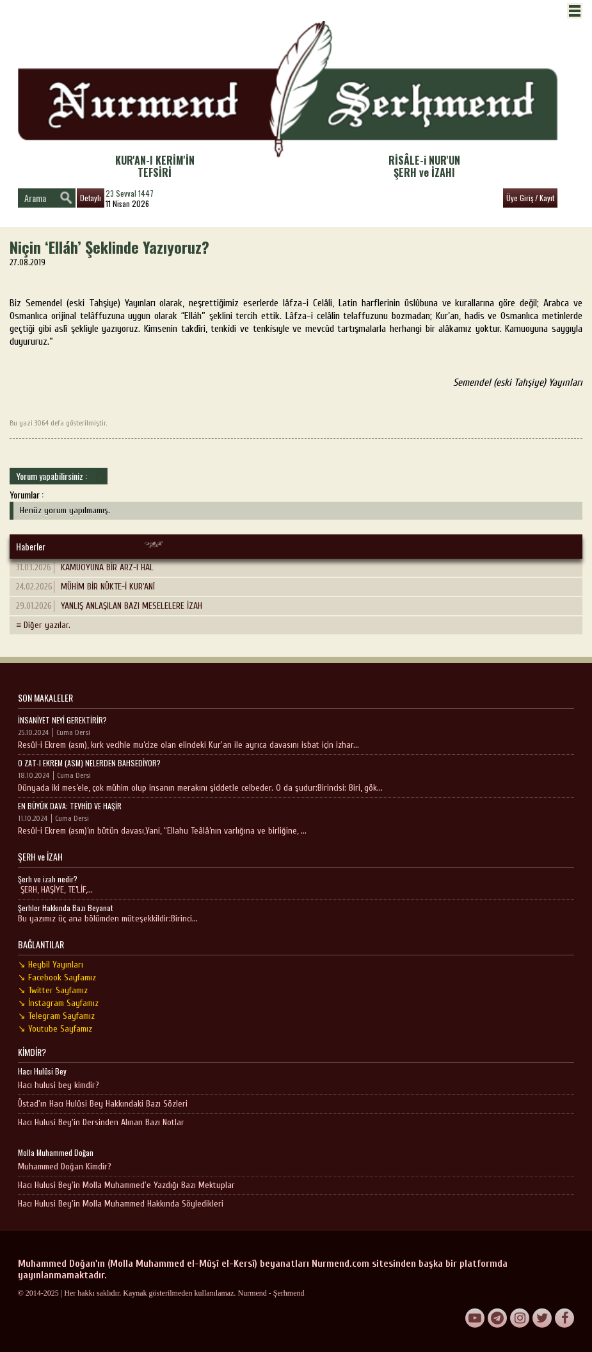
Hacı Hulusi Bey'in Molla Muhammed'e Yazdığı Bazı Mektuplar (126, 1185)
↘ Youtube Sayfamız (55, 1028)
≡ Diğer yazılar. (43, 625)
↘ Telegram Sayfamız (56, 1015)
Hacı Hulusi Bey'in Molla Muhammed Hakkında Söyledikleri (120, 1203)
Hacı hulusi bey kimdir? (58, 1085)
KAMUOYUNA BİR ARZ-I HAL (85, 567)
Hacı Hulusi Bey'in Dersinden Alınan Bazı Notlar (101, 1122)
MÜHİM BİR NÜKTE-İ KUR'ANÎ (85, 587)
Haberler (30, 546)
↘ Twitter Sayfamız (53, 990)
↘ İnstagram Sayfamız (58, 1003)
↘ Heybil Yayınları (50, 964)
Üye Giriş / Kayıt (530, 197)
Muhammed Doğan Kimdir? (64, 1166)
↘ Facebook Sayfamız (57, 977)
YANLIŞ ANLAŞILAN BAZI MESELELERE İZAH (109, 606)
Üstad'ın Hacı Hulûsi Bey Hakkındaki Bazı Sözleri (103, 1103)
